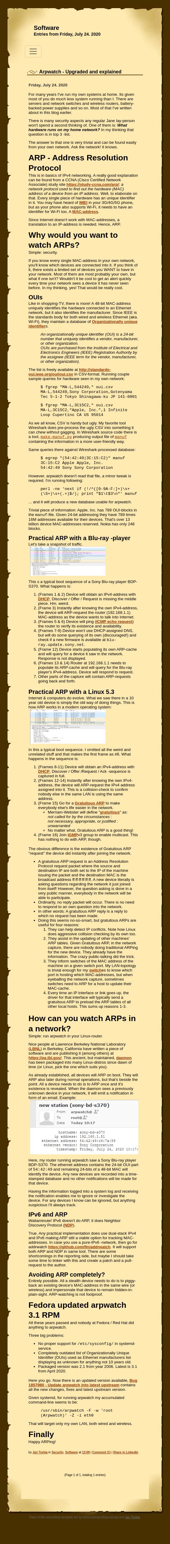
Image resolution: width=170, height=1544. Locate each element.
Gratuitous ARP (90, 812)
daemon (123, 1067)
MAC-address (85, 211)
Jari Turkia (40, 1463)
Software (46, 27)
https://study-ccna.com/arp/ (93, 184)
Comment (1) (101, 1463)
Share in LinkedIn (125, 1463)
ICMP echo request (114, 629)
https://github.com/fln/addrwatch (79, 1256)
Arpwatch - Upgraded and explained (80, 71)
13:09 (86, 1463)
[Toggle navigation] (33, 51)
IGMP (73, 844)
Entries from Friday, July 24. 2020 (67, 34)
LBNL (35, 1058)
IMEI (83, 202)
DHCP (44, 606)
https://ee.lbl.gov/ (45, 1067)
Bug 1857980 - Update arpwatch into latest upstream (83, 1392)
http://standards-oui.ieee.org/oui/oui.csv (70, 371)
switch (95, 979)
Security (57, 1463)
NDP (69, 1235)
